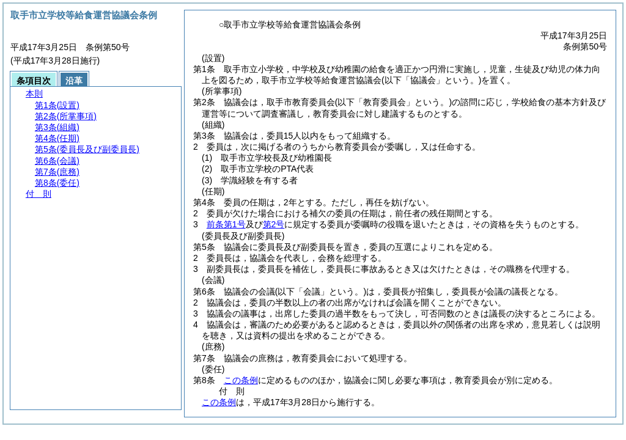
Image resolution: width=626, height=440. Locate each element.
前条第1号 (226, 224)
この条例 (241, 380)
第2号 (274, 224)
